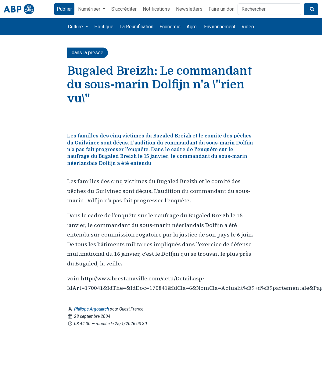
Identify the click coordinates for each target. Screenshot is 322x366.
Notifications (156, 9)
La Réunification (136, 27)
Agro (192, 27)
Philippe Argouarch (92, 309)
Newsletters (189, 9)
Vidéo (248, 27)
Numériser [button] (90, 9)
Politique (103, 27)
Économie (170, 27)
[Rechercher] (269, 9)
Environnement (219, 27)
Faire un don (221, 9)
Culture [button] (76, 27)
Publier (64, 9)
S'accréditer (124, 9)
